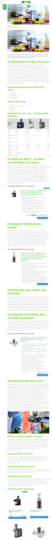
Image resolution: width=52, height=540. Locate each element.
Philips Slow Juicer (12, 26)
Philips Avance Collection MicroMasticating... (36, 511)
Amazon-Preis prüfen (42, 218)
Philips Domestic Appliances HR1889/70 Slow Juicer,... (16, 511)
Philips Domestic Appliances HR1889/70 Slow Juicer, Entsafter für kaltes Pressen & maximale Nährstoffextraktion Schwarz (33, 192)
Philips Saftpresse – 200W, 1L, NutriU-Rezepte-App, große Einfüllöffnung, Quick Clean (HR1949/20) (33, 339)
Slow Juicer (11, 28)
